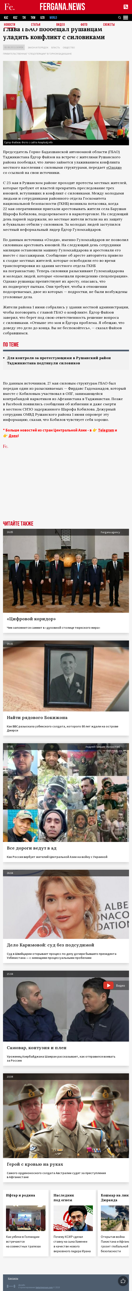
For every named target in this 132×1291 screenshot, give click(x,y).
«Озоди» (114, 167)
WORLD (53, 18)
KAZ (6, 18)
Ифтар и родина (20, 1195)
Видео (60, 25)
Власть (55, 47)
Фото (84, 25)
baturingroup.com (44, 1287)
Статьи (36, 25)
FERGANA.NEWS (62, 7)
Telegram (106, 430)
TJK (24, 18)
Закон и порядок (38, 47)
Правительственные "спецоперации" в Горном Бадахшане (37, 53)
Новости (9, 25)
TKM (33, 18)
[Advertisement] (66, 491)
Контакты (13, 1278)
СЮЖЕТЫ (109, 25)
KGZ (15, 18)
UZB (42, 18)
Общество (69, 47)
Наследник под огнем (64, 1197)
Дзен (13, 435)
